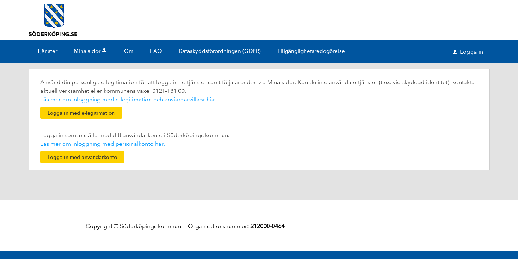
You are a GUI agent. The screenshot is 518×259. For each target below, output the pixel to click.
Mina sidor (91, 51)
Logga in (468, 51)
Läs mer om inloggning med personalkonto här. (102, 143)
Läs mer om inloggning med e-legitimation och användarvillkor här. (128, 99)
